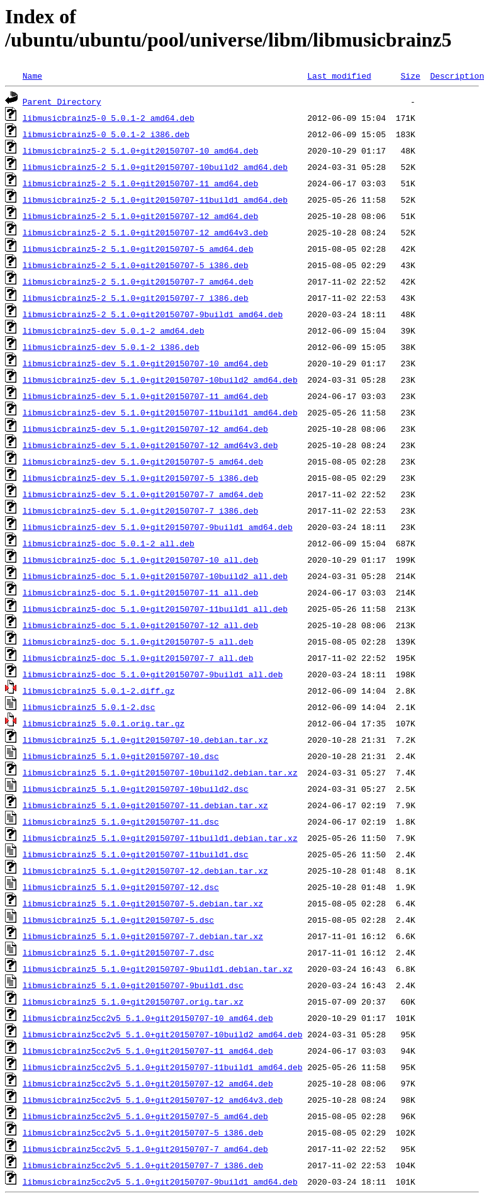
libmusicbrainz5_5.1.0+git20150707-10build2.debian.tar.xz (160, 772)
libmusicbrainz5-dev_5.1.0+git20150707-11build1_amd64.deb (160, 412)
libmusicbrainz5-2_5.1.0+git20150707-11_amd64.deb (140, 183)
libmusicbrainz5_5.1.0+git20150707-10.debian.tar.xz (145, 739)
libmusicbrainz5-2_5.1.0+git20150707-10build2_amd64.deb (155, 166)
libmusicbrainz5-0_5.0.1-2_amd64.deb (108, 117)
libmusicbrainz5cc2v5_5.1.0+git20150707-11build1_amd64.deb (163, 1067)
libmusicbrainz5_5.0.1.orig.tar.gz (103, 723)
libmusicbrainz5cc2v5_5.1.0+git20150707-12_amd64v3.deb (153, 1099)
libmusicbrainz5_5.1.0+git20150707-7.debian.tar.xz (143, 936)
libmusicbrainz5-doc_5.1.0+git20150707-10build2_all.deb (155, 576)
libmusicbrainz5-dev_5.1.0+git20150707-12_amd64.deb (145, 428)
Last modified (339, 75)
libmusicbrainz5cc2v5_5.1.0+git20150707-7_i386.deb (143, 1165)
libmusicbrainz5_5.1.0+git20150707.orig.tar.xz (133, 1001)
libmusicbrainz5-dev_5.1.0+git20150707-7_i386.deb (140, 510)
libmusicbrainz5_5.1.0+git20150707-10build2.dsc (136, 788)
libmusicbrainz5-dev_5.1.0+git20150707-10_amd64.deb (145, 363)
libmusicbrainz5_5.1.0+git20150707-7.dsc (118, 952)
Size (410, 75)
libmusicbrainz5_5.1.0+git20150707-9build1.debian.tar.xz (158, 968)
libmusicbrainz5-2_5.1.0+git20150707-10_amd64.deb (140, 150)
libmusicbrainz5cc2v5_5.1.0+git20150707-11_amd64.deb (148, 1050)
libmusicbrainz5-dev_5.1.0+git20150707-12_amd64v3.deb (150, 445)
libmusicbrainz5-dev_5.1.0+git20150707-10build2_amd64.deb (160, 379)
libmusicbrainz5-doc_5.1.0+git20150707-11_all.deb (140, 592)
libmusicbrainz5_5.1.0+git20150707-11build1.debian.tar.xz (160, 837)
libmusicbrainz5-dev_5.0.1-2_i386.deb (111, 346)
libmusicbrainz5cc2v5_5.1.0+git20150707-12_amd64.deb (148, 1083)
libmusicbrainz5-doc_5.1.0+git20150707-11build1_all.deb (155, 608)
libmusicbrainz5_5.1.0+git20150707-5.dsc (118, 919)
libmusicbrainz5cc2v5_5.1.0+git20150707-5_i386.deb (143, 1132)
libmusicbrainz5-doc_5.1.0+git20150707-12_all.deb (140, 625)
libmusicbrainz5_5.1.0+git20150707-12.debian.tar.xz (145, 870)
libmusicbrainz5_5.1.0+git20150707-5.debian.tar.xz (143, 903)
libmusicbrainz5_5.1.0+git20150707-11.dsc (121, 821)
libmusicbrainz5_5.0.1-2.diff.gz (99, 690)
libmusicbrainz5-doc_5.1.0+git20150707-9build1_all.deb (153, 674)
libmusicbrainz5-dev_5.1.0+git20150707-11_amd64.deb (145, 396)
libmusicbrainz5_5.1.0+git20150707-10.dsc (121, 756)
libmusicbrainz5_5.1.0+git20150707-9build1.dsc (133, 985)
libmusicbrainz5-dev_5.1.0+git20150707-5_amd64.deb (143, 461)
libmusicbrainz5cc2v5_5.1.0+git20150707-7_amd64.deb (145, 1148)
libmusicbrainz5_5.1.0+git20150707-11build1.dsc (136, 854)
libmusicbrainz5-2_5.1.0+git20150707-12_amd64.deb (140, 216)
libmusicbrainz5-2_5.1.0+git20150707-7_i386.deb (136, 297)
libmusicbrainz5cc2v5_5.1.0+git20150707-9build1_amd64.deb (160, 1181)
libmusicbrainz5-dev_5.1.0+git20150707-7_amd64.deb (143, 494)
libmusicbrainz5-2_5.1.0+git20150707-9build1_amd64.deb (153, 314)
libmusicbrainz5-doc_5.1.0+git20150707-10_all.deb (140, 559)
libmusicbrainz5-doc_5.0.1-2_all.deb (108, 543)
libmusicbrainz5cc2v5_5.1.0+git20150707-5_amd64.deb (145, 1116)
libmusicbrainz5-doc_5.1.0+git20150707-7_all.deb (138, 657)
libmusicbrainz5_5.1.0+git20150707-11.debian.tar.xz (145, 805)
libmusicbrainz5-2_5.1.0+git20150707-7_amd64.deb (138, 281)
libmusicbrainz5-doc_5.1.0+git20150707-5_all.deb (138, 641)
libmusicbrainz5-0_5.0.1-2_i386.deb (106, 134)
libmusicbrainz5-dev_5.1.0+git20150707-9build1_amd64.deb (158, 527)
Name (32, 75)
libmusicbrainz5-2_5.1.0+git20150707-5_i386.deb (136, 265)
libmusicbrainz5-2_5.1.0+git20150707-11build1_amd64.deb (155, 199)
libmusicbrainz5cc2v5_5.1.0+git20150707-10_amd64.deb (148, 1017)
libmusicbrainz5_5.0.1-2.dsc (89, 707)
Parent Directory (62, 101)
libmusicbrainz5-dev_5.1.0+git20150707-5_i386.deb (140, 477)
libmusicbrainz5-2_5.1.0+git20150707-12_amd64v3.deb (145, 232)
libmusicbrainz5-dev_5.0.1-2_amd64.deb (114, 330)
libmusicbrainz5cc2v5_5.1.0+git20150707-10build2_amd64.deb (163, 1034)
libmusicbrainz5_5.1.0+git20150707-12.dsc (121, 887)
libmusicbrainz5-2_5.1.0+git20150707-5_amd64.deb (138, 248)
